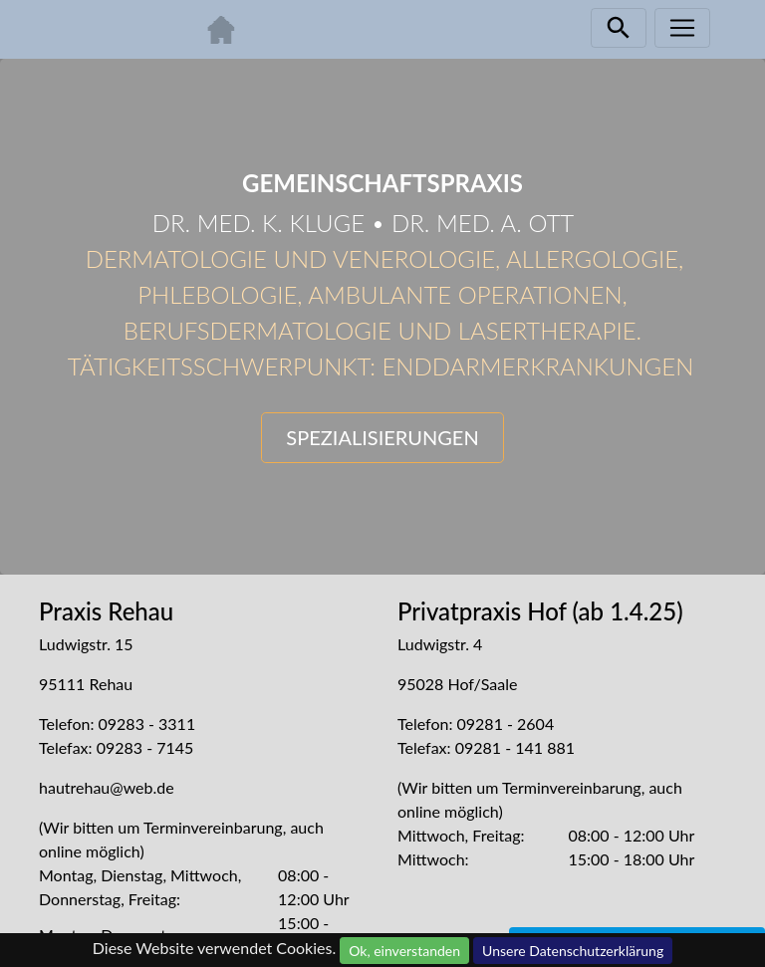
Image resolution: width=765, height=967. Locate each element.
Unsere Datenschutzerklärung (572, 950)
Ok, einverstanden (404, 950)
